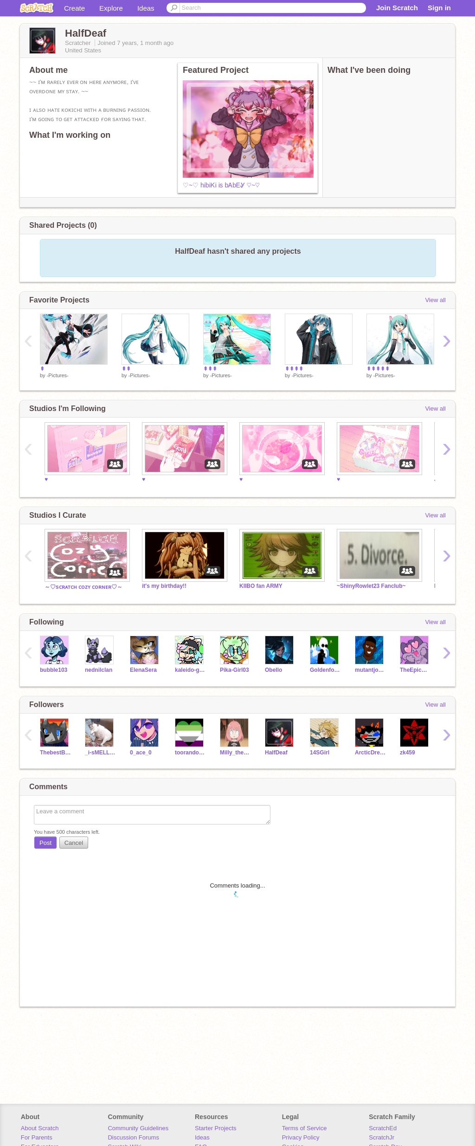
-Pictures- (58, 375)
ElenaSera (143, 670)
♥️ (46, 479)
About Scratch (40, 1128)
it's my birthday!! (164, 586)
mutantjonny (370, 670)
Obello (273, 670)
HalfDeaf (276, 752)
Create (74, 8)
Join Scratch (397, 8)
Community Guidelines (138, 1128)
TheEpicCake (415, 670)
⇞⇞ (126, 369)
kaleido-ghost (190, 670)
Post (45, 842)
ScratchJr (381, 1137)
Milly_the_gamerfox (235, 752)
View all (435, 299)
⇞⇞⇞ (210, 369)
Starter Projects (216, 1128)
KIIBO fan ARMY (260, 586)
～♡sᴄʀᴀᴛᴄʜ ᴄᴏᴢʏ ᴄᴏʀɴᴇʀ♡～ (83, 587)
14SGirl (319, 752)
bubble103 (53, 670)
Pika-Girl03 (234, 670)
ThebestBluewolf (55, 752)
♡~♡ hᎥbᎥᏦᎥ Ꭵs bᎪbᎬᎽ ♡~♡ (221, 185)
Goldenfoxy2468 (325, 670)
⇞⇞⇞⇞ (294, 369)
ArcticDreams (370, 752)
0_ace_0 (141, 752)
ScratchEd (383, 1128)
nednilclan (98, 670)
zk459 (407, 752)
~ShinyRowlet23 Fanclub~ (371, 586)
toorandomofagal (190, 752)
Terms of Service (304, 1128)
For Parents (36, 1137)
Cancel (73, 842)
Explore (111, 8)
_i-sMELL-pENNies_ (100, 752)
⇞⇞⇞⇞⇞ (378, 369)
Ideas (145, 8)
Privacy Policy (301, 1137)
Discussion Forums (133, 1137)
